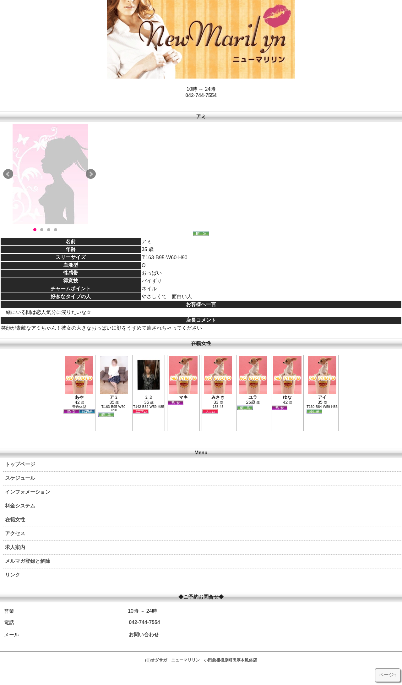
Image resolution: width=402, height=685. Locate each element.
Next (91, 174)
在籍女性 (15, 519)
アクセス (15, 533)
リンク (12, 575)
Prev (8, 174)
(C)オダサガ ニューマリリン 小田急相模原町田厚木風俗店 (201, 660)
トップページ (20, 464)
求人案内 (15, 547)
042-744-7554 (201, 95)
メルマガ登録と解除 (27, 561)
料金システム (20, 505)
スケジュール (20, 478)
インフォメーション (27, 492)
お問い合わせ (144, 634)
